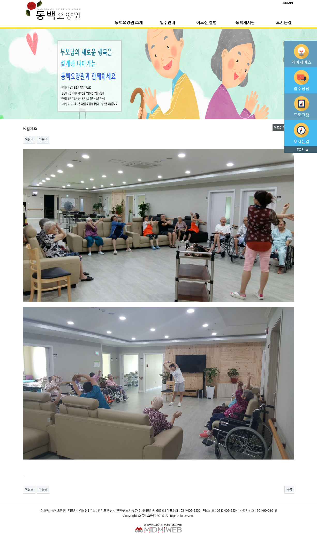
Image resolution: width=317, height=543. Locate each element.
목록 (289, 489)
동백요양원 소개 (129, 23)
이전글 (29, 139)
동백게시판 (245, 23)
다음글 (43, 139)
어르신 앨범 (206, 23)
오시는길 (284, 23)
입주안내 (167, 23)
